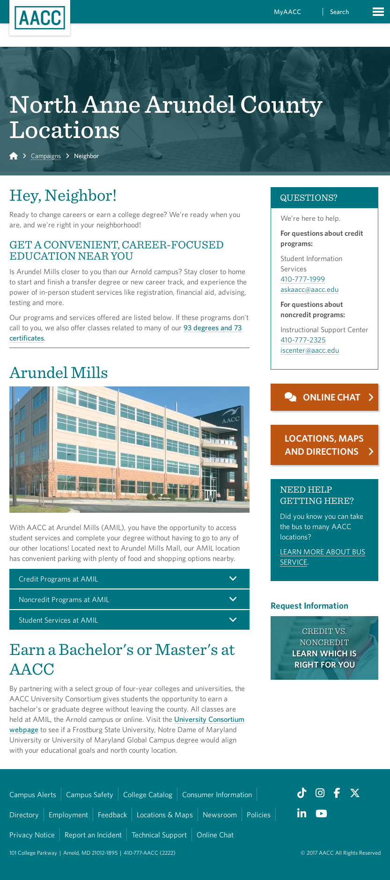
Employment (68, 814)
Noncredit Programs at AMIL (64, 599)
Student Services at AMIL (58, 620)
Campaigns (46, 156)
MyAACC (287, 11)
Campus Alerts (32, 794)
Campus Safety (89, 794)
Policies (259, 814)
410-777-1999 (302, 279)
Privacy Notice (32, 834)
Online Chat (215, 834)
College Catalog (147, 794)
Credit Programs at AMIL (58, 579)
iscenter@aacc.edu (309, 350)
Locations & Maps (165, 814)
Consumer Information (217, 794)
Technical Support (159, 834)
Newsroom (220, 814)
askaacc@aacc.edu (309, 289)
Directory (24, 814)
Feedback (112, 814)
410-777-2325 (303, 339)
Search (339, 11)
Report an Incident (93, 834)
